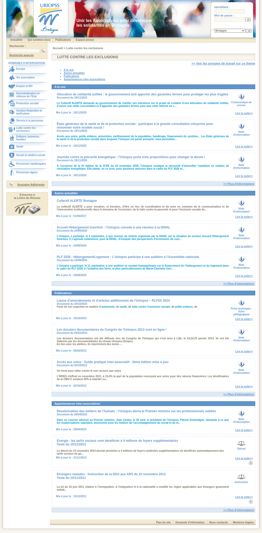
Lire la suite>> (244, 113)
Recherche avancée (21, 55)
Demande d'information (189, 522)
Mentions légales (243, 522)
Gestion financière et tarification (29, 112)
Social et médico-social (30, 155)
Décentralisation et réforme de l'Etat (27, 95)
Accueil (58, 48)
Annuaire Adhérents (31, 184)
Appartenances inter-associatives (84, 79)
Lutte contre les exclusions (25, 129)
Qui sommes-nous (39, 39)
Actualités (16, 39)
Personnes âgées (27, 172)
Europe (20, 68)
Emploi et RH (24, 86)
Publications (63, 39)
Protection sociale (27, 103)
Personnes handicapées (31, 163)
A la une (69, 69)
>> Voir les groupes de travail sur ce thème (223, 63)
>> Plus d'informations (238, 183)
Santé (19, 146)
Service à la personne (29, 120)
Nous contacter (218, 522)
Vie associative (25, 77)
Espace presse (85, 39)
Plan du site (163, 522)
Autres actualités (74, 73)
